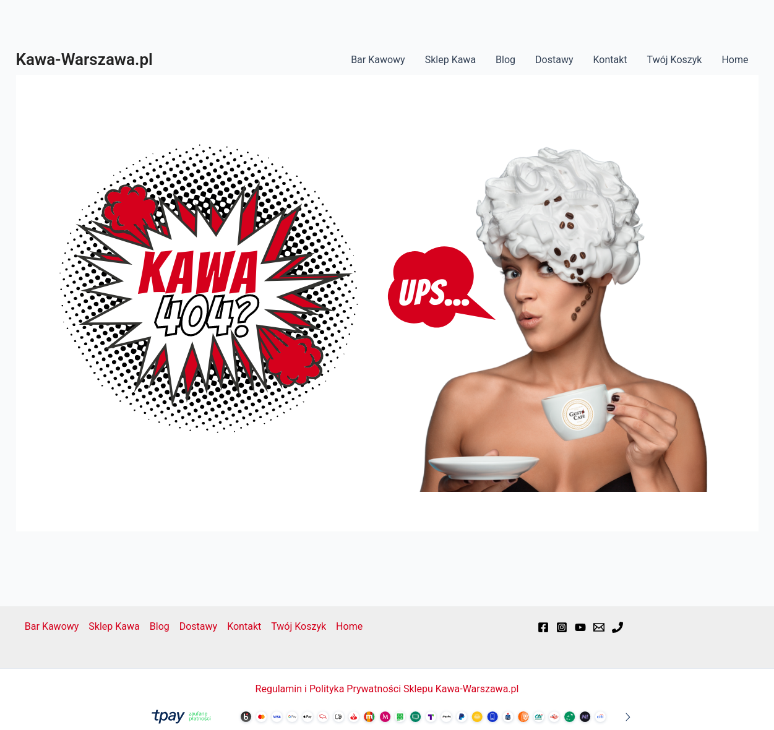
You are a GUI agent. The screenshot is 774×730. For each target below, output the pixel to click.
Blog (505, 60)
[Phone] (617, 627)
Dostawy (554, 60)
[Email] (598, 627)
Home (734, 60)
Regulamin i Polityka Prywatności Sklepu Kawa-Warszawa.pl (387, 689)
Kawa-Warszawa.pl (84, 59)
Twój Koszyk (674, 60)
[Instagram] (561, 627)
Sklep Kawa (450, 60)
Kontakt (610, 60)
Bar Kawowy (378, 60)
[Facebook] (543, 627)
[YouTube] (580, 627)
